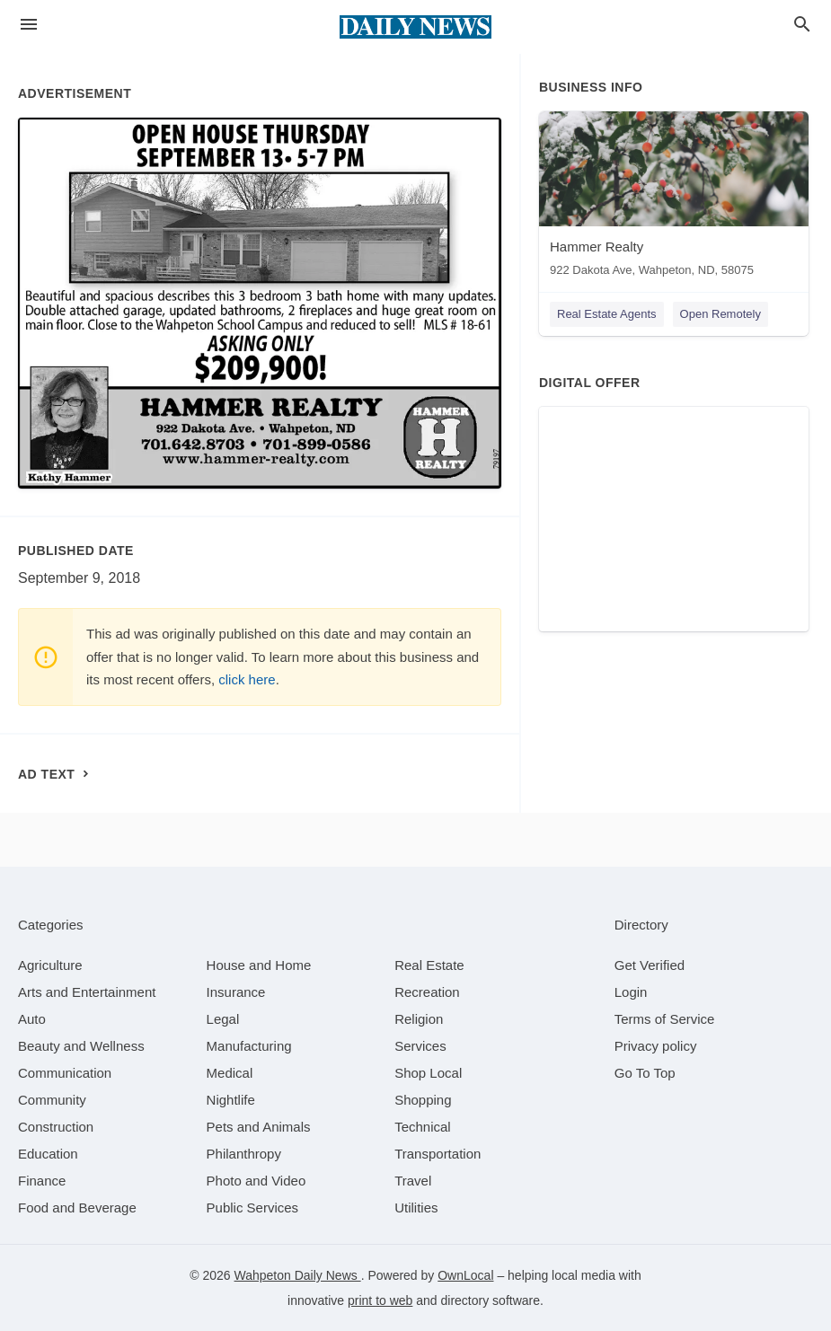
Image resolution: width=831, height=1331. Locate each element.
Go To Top (645, 1072)
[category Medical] (230, 1072)
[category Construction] (55, 1126)
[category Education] (48, 1153)
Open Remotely (720, 314)
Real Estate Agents (607, 314)
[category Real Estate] (429, 965)
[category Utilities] (416, 1207)
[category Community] (52, 1099)
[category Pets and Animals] (259, 1126)
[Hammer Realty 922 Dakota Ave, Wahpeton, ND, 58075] (674, 198)
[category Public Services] (253, 1207)
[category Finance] (42, 1180)
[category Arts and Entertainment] (86, 992)
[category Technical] (422, 1126)
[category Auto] (32, 1019)
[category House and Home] (259, 965)
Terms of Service (664, 1019)
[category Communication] (64, 1072)
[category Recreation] (427, 992)
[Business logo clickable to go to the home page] (416, 27)
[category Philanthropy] (244, 1153)
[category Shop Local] (428, 1072)
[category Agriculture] (50, 965)
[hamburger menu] (29, 24)
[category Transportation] (437, 1153)
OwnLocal (465, 1275)
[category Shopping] (422, 1099)
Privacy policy (655, 1045)
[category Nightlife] (231, 1099)
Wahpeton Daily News (297, 1275)
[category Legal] (223, 1019)
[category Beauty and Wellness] (81, 1045)
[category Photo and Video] (256, 1180)
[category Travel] (412, 1180)
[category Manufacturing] (249, 1045)
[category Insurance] (236, 992)
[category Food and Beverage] (77, 1207)
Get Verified (649, 965)
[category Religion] (418, 1019)
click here (246, 679)
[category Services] (420, 1045)
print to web (380, 1300)
